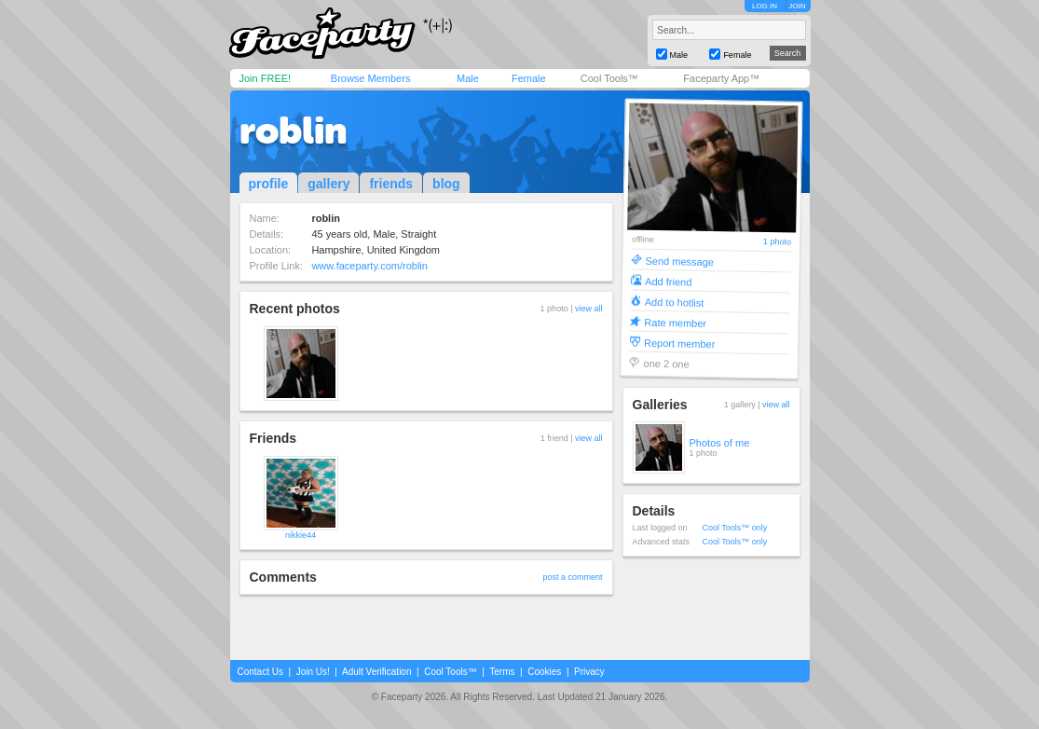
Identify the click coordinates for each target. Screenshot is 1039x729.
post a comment (572, 577)
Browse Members (371, 78)
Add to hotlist (674, 302)
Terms (501, 672)
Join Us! (313, 672)
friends (391, 183)
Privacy (589, 672)
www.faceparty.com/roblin (369, 265)
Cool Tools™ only (735, 527)
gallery (328, 183)
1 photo (776, 242)
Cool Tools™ (609, 78)
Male (468, 78)
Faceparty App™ (721, 78)
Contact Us (260, 672)
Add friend (668, 281)
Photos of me (720, 442)
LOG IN (764, 6)
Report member (679, 343)
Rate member (675, 322)
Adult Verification (377, 672)
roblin (293, 130)
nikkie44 (300, 535)
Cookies (544, 672)
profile (269, 183)
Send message (679, 260)
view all (589, 308)
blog (446, 183)
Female (529, 78)
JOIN (796, 6)
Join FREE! (265, 78)
